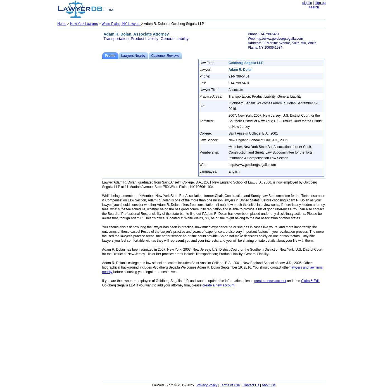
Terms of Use (230, 385)
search (314, 7)
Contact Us (250, 385)
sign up (320, 3)
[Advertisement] (80, 113)
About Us (268, 385)
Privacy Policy (207, 385)
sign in (307, 3)
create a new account (270, 281)
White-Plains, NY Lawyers (121, 24)
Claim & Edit (310, 281)
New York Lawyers (84, 24)
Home (62, 24)
